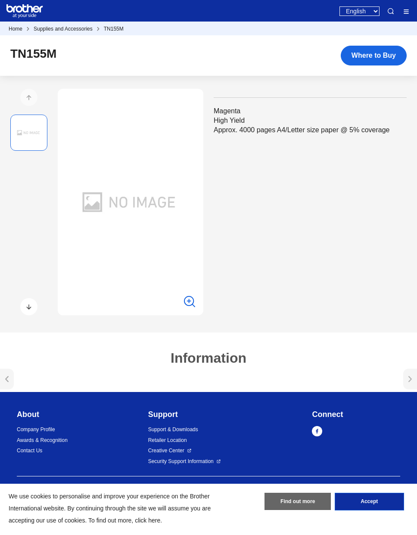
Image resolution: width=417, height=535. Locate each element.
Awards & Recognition (42, 440)
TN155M (114, 29)
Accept (369, 502)
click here (147, 520)
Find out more (297, 502)
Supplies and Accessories (63, 29)
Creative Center (166, 451)
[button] (28, 97)
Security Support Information (181, 461)
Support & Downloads (173, 429)
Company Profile (36, 429)
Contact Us (29, 451)
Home (15, 29)
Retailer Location (167, 440)
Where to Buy (374, 55)
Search (390, 11)
